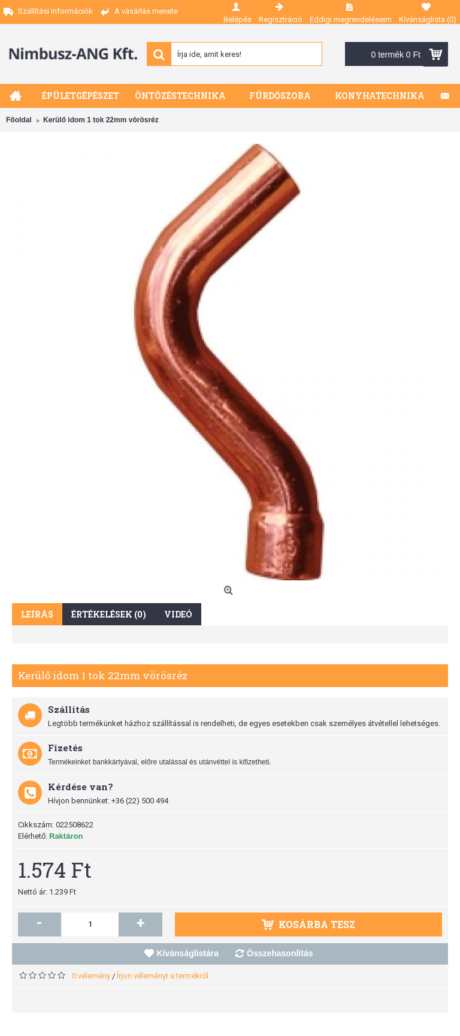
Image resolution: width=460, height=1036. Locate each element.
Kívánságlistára (188, 953)
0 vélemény (91, 975)
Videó (178, 614)
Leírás (37, 614)
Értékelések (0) (108, 614)
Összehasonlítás (280, 953)
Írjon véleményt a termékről (162, 975)
